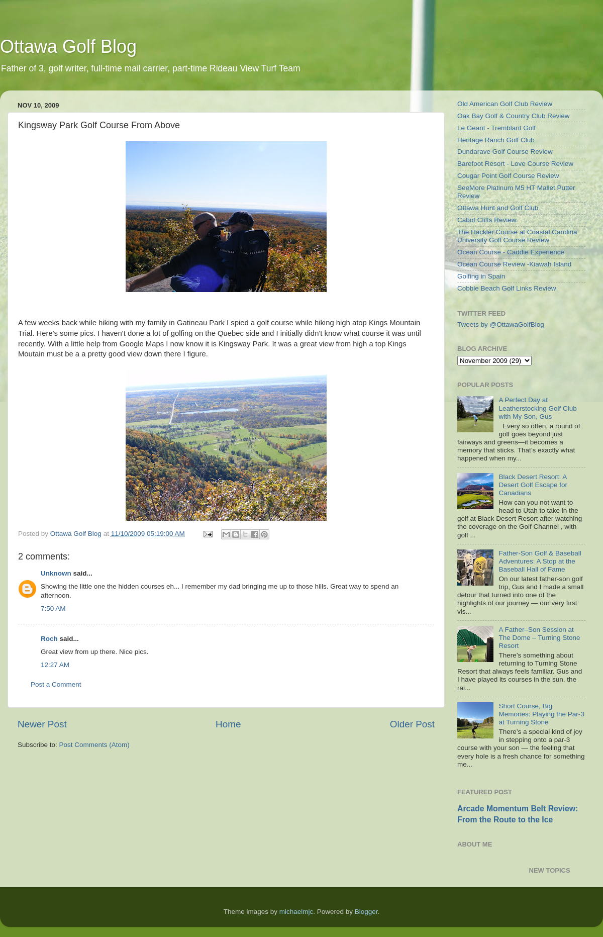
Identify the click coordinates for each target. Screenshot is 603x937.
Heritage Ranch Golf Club (496, 140)
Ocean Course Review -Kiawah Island (514, 264)
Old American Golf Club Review (504, 104)
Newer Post (42, 724)
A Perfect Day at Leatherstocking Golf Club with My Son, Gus (537, 408)
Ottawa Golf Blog (68, 46)
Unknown (56, 573)
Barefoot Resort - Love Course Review (515, 163)
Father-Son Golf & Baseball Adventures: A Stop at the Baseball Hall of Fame (539, 561)
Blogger (366, 911)
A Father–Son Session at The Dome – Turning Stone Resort (539, 637)
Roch (49, 638)
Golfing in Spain (481, 276)
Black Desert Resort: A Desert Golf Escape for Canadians (532, 485)
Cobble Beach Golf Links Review (506, 288)
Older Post (412, 724)
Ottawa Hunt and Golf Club (497, 208)
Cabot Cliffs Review (487, 220)
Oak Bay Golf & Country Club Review (513, 116)
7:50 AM (53, 608)
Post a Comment (56, 684)
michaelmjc (296, 911)
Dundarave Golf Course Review (505, 151)
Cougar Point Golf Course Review (508, 175)
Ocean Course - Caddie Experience (510, 252)
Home (228, 724)
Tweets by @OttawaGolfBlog (500, 324)
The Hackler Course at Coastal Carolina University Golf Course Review (517, 236)
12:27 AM (55, 665)
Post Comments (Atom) (94, 744)
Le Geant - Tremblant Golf (496, 128)
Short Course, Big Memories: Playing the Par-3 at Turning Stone (541, 714)
